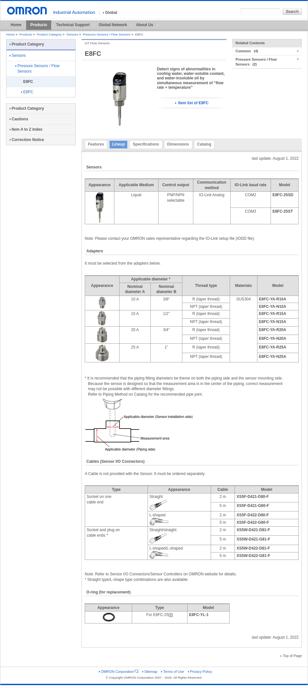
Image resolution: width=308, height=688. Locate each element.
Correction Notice (27, 139)
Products (38, 25)
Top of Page (291, 656)
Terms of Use (172, 671)
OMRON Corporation (119, 671)
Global (110, 12)
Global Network (113, 25)
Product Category (49, 34)
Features (96, 144)
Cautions (19, 119)
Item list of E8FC (191, 103)
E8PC (27, 92)
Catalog (204, 144)
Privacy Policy (200, 671)
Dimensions (178, 144)
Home (16, 25)
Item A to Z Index (26, 129)
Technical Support (73, 25)
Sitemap (149, 671)
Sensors (72, 34)
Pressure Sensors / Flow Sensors (106, 34)
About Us (144, 25)
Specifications (146, 144)
